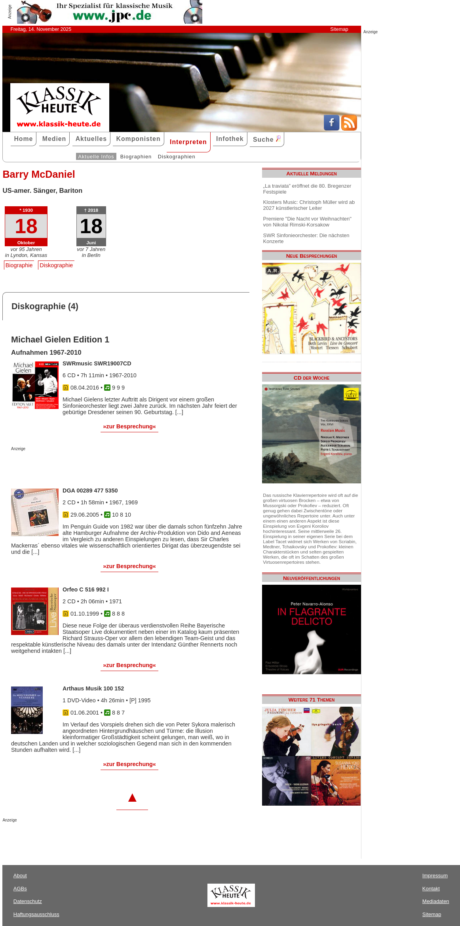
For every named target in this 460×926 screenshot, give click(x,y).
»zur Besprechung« (129, 426)
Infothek (230, 138)
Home (23, 138)
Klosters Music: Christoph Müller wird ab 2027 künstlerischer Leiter (309, 205)
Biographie (19, 265)
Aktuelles (91, 138)
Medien (54, 138)
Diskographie (56, 265)
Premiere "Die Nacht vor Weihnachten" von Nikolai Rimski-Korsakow (307, 222)
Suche (267, 139)
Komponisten (138, 138)
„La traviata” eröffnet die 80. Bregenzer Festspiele (307, 189)
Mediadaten (435, 901)
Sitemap (339, 29)
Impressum (435, 875)
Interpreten (188, 142)
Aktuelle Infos (96, 157)
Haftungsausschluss (36, 914)
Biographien (136, 157)
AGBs (20, 889)
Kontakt (431, 889)
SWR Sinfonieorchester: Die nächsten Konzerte (306, 238)
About (20, 875)
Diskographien (177, 157)
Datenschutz (27, 901)
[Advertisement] (103, 467)
